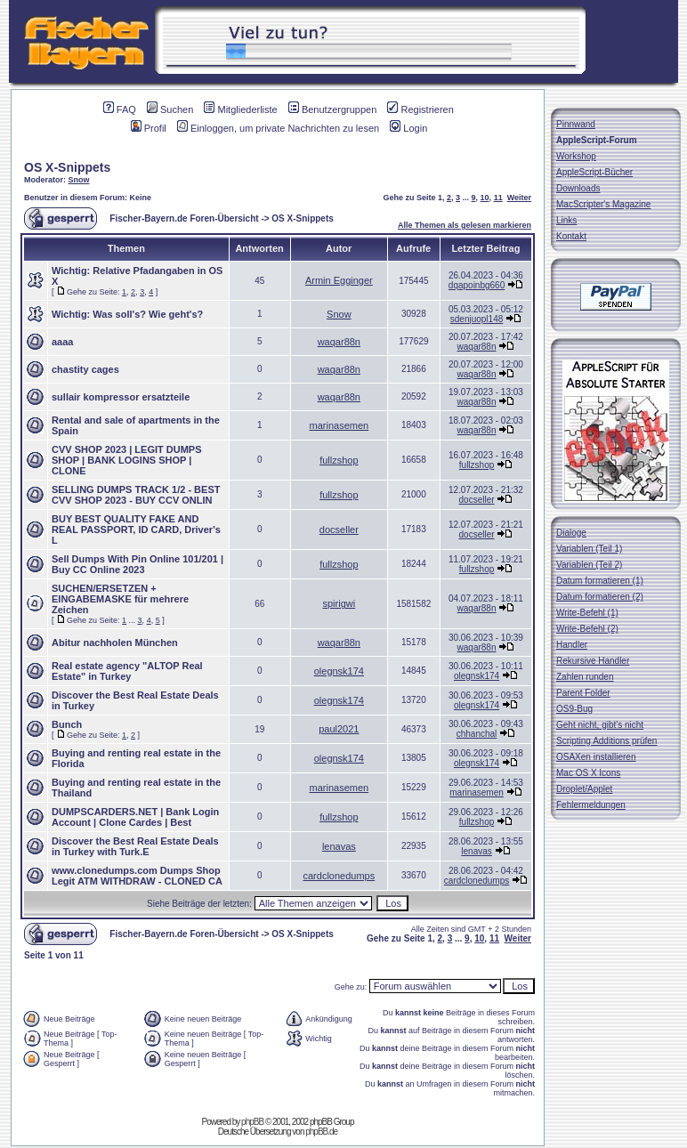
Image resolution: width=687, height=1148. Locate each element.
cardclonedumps (339, 875)
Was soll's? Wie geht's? (148, 314)
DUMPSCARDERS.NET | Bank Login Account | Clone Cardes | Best (135, 817)
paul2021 (339, 729)
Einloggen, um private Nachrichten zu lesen (278, 128)
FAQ (119, 109)
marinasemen (339, 425)
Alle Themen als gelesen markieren (464, 225)
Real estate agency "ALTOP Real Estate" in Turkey (127, 671)
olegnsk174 (339, 671)
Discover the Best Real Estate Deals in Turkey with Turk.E (135, 846)
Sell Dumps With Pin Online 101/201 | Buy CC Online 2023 (137, 564)
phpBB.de (321, 1131)
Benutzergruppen (332, 109)
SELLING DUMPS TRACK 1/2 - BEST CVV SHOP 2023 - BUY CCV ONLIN (136, 494)
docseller (477, 500)
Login (408, 128)
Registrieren (420, 109)
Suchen (170, 109)
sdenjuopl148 (477, 319)
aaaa (62, 341)
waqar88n (339, 341)
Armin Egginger (339, 280)
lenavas (339, 846)
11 (498, 197)
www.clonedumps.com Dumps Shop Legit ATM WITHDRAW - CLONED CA (137, 875)
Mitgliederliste (240, 109)
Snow (79, 179)
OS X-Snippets (67, 167)
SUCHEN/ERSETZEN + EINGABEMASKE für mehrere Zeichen (120, 599)
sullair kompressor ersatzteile (121, 397)
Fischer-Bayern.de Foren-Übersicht (183, 218)
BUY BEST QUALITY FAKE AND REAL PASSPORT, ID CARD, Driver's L (136, 529)
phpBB (252, 1122)
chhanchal (477, 734)
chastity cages (85, 369)
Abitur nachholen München (115, 642)
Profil (148, 128)
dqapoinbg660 (477, 285)
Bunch (67, 724)
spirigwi (339, 603)
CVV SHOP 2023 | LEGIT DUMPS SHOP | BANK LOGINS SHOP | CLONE (127, 460)
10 (485, 197)
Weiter (519, 197)
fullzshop (338, 460)
